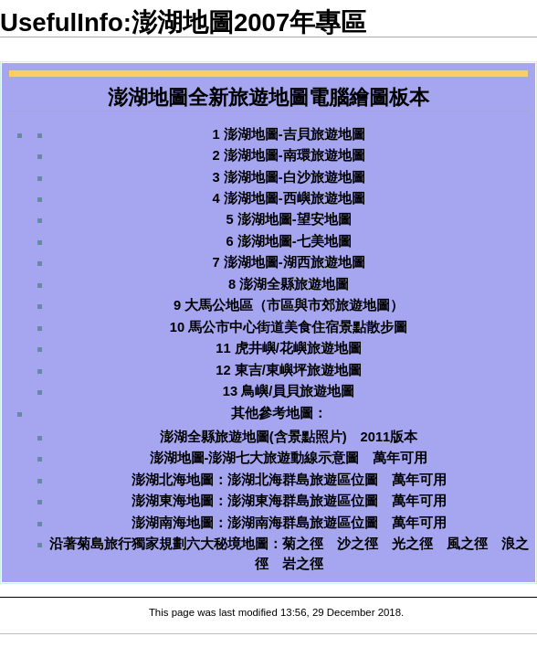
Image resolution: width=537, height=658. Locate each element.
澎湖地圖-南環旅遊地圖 (294, 155)
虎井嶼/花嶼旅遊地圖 (298, 348)
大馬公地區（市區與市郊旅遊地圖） (294, 305)
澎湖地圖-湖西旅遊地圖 (294, 262)
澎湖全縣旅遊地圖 (294, 284)
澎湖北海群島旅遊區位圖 (302, 479)
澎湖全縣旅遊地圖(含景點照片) (253, 437)
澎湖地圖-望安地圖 (294, 219)
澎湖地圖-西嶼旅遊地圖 (294, 198)
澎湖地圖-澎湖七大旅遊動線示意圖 (255, 458)
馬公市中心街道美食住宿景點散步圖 (297, 327)
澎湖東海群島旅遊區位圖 (302, 501)
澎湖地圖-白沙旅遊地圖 (294, 177)
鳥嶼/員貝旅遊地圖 (297, 391)
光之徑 (412, 543)
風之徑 (467, 543)
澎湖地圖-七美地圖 (294, 241)
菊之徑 (302, 543)
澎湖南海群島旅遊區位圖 (302, 522)
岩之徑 (302, 564)
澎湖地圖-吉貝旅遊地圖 (294, 134)
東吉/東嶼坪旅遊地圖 (298, 370)
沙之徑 (357, 543)
